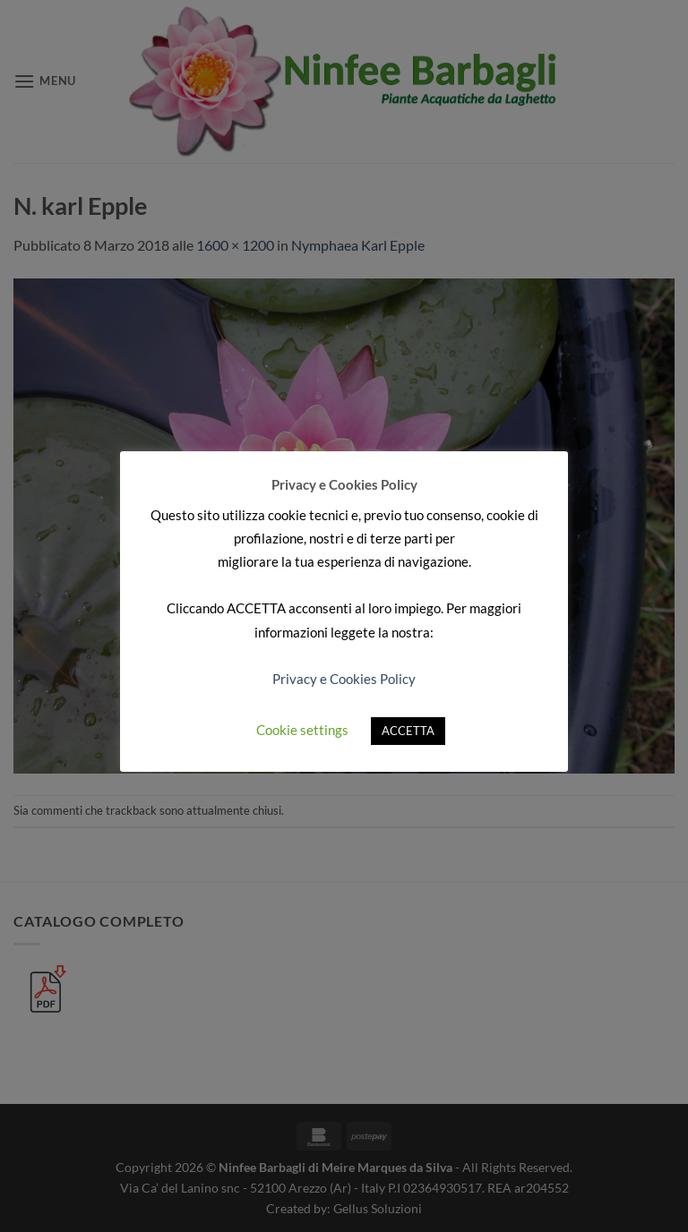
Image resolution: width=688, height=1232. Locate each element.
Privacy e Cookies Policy (344, 679)
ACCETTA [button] (408, 730)
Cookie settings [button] (302, 730)
